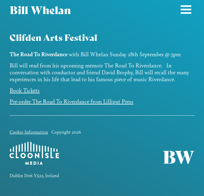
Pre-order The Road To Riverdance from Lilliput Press (71, 101)
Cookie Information (29, 132)
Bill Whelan (40, 9)
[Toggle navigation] (185, 9)
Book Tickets (25, 90)
